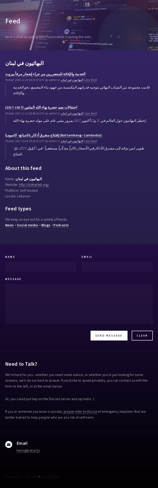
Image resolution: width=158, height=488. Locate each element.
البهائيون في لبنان (72, 80)
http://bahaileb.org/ (34, 184)
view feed (90, 80)
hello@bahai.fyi (28, 450)
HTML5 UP (53, 476)
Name (10, 256)
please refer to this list (80, 411)
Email (87, 256)
